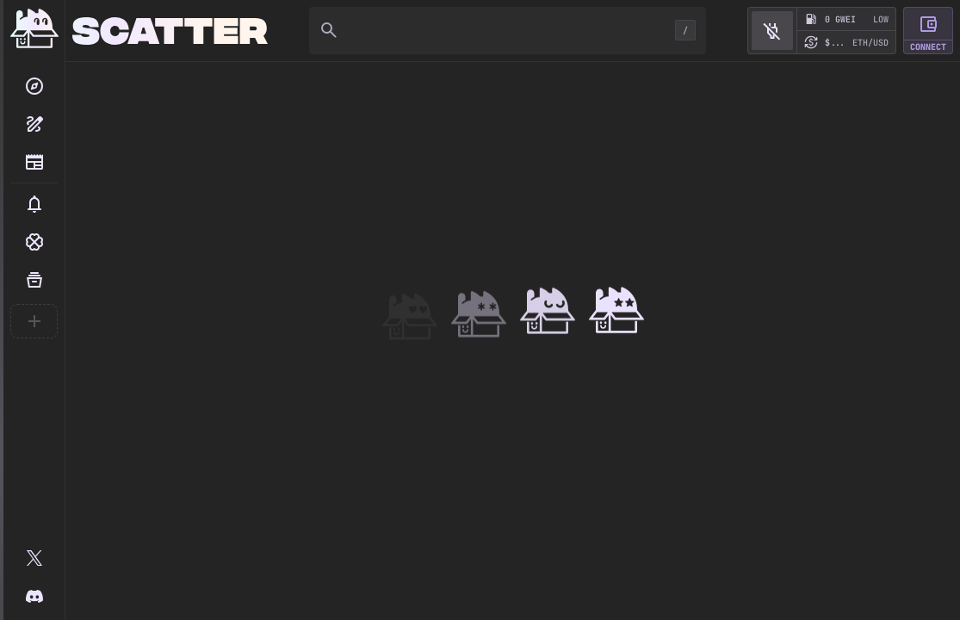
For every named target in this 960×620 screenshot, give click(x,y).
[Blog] (34, 162)
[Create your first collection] (34, 321)
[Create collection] (34, 124)
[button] (34, 204)
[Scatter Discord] (34, 596)
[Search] (34, 86)
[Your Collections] (34, 280)
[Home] (34, 31)
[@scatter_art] (34, 558)
